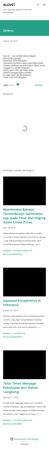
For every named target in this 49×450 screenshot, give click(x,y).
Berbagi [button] (39, 85)
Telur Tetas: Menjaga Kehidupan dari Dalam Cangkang (20, 387)
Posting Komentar (22, 250)
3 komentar (19, 333)
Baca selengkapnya (12, 254)
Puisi (11, 85)
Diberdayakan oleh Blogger (24, 439)
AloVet (9, 5)
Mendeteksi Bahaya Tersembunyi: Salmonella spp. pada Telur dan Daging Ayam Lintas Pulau (24, 215)
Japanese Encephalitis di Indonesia (22, 302)
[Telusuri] (38, 4)
